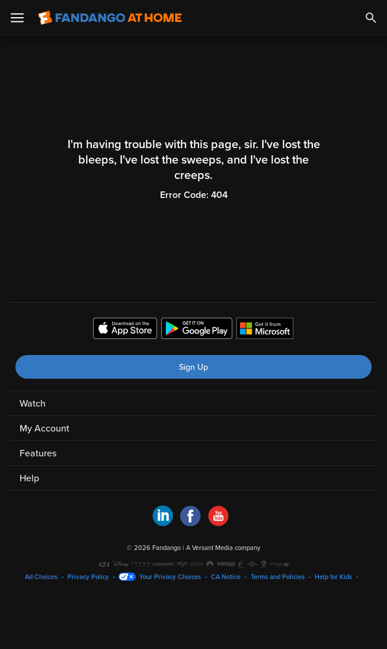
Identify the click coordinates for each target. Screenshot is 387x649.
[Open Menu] (17, 18)
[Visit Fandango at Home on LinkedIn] (163, 523)
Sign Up (193, 367)
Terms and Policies (278, 577)
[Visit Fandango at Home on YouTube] (218, 523)
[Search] (371, 18)
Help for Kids (333, 577)
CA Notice (226, 577)
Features (38, 453)
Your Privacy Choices (170, 577)
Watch (33, 404)
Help (29, 478)
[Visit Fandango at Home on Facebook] (191, 523)
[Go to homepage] (110, 18)
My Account (44, 428)
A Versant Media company (223, 548)
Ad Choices (41, 577)
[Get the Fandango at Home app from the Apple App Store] (125, 330)
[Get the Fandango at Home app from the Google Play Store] (197, 330)
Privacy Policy (88, 577)
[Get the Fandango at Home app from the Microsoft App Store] (265, 330)
